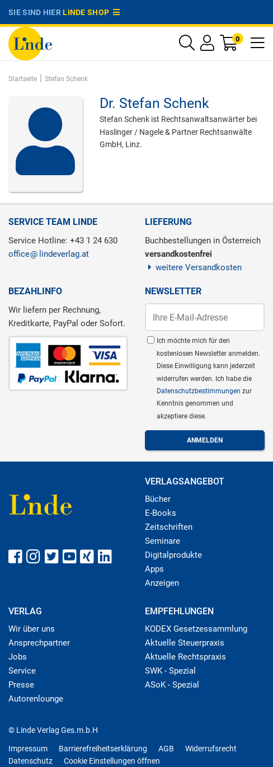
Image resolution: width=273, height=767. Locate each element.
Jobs (17, 657)
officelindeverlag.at (48, 254)
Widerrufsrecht (211, 748)
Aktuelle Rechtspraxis (185, 657)
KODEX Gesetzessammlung (196, 629)
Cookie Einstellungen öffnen (112, 760)
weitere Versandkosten (193, 267)
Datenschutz (30, 760)
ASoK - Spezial (172, 685)
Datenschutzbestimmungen (199, 391)
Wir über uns (31, 629)
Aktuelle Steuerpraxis (184, 643)
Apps (154, 569)
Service (22, 671)
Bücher (158, 499)
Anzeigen (162, 583)
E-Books (160, 513)
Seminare (162, 541)
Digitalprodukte (173, 555)
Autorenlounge (35, 699)
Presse (21, 685)
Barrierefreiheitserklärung (103, 748)
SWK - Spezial (170, 671)
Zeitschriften (168, 527)
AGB (166, 748)
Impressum (28, 748)
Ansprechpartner (39, 643)
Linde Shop (91, 12)
